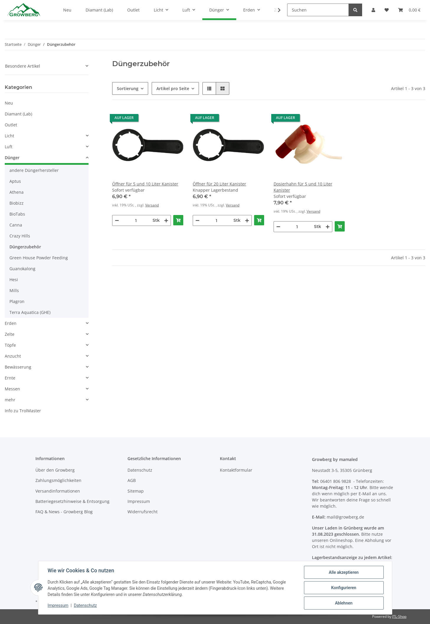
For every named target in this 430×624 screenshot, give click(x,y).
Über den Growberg (55, 470)
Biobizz (16, 203)
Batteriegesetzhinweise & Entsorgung (72, 501)
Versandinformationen (57, 491)
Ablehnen (343, 603)
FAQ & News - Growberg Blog (64, 511)
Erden (11, 323)
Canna (15, 225)
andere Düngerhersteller (34, 170)
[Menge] (136, 220)
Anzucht (13, 356)
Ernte (10, 378)
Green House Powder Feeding (38, 257)
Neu (9, 103)
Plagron (16, 301)
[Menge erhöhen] (166, 220)
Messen (12, 389)
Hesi (13, 279)
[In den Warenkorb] (178, 220)
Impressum (138, 501)
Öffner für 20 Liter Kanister (219, 184)
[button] (209, 88)
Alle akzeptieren (344, 572)
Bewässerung (18, 367)
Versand (152, 205)
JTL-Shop (399, 616)
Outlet (11, 125)
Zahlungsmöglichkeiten (58, 480)
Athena (16, 192)
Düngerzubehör (25, 247)
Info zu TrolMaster (23, 410)
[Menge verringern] (116, 220)
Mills (14, 290)
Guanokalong (22, 268)
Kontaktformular (236, 470)
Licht (9, 136)
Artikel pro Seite (172, 88)
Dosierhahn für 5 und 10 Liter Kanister (303, 187)
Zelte (9, 334)
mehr (10, 400)
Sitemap (135, 491)
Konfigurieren (343, 587)
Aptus (15, 181)
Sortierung (127, 88)
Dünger (12, 157)
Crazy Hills (19, 236)
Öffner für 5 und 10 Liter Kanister (145, 184)
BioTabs (17, 214)
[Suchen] (318, 10)
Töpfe (10, 345)
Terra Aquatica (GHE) (29, 312)
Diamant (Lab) (18, 114)
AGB (131, 480)
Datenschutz (139, 470)
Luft (8, 146)
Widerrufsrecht (142, 511)
